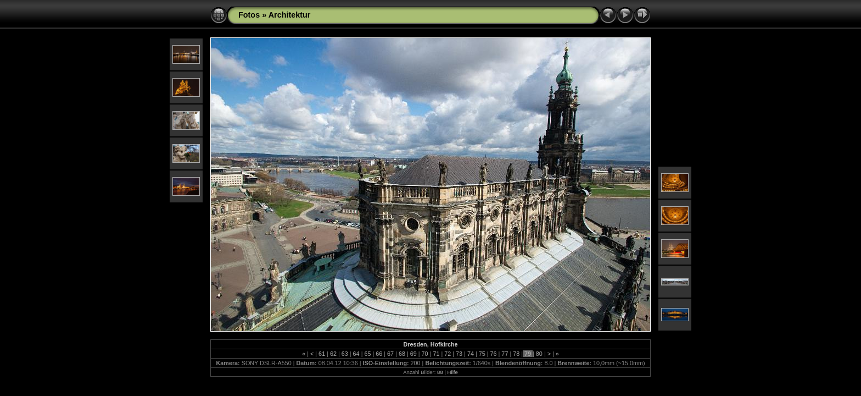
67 (390, 353)
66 (379, 353)
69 (413, 353)
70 (425, 353)
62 (333, 353)
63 (345, 353)
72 (447, 353)
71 (436, 353)
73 (459, 353)
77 (505, 353)
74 (471, 353)
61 (322, 353)
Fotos (249, 14)
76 (494, 353)
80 (539, 353)
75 (482, 353)
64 (356, 353)
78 (516, 353)
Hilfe (453, 372)
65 (367, 353)
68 (402, 353)
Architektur (290, 14)
